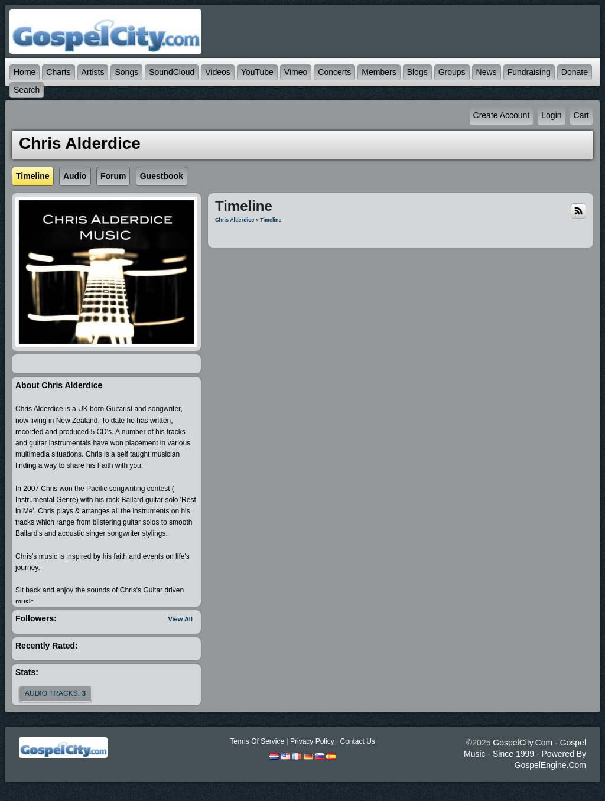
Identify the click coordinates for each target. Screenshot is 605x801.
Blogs (417, 72)
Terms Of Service (257, 741)
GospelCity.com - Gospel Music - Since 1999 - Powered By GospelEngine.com (525, 754)
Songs (126, 72)
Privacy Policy (312, 741)
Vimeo (295, 72)
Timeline (270, 220)
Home (24, 72)
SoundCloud (171, 72)
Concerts (334, 72)
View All (180, 619)
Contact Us (357, 741)
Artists (93, 72)
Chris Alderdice (234, 220)
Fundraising (529, 72)
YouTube (257, 72)
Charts (58, 72)
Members (379, 72)
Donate (574, 72)
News (486, 72)
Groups (452, 72)
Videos (217, 72)
